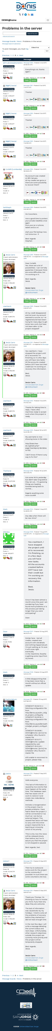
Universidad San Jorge (34, 290)
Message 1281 (28, 85)
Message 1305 (28, 532)
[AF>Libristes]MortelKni (13, 63)
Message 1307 (28, 631)
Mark (5, 509)
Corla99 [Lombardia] (13, 169)
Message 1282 (28, 113)
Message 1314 (28, 773)
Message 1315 (28, 861)
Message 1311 (28, 699)
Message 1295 (28, 430)
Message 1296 (28, 471)
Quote (33, 80)
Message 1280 (28, 63)
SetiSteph (7, 207)
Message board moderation (11, 44)
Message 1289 (28, 306)
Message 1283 (28, 141)
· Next (20, 55)
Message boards (9, 41)
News (19, 41)
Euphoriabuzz (11, 699)
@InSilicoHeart (31, 293)
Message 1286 (28, 254)
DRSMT (6, 861)
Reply (27, 80)
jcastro (8, 774)
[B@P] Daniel (10, 86)
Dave (5, 632)
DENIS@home (9, 20)
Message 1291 (28, 342)
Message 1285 (28, 207)
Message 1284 (28, 169)
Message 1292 (28, 401)
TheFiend (7, 471)
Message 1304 (28, 509)
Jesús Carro (10, 255)
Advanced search (9, 36)
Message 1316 (28, 890)
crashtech (7, 306)
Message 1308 (28, 672)
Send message (9, 66)
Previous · (6, 55)
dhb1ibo (6, 532)
